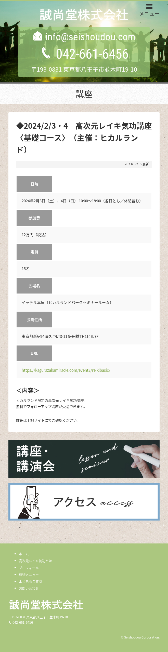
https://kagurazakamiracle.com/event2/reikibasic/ (66, 370)
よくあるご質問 (30, 581)
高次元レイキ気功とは (35, 560)
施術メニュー (29, 574)
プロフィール (29, 567)
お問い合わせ (29, 588)
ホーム (24, 553)
